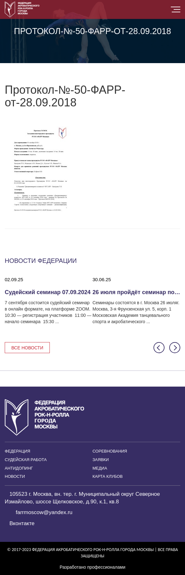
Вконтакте (22, 523)
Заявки (101, 459)
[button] (159, 347)
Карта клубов (108, 476)
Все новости (27, 347)
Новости (15, 476)
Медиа (100, 468)
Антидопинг (19, 468)
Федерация (17, 451)
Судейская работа (26, 459)
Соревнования (110, 451)
